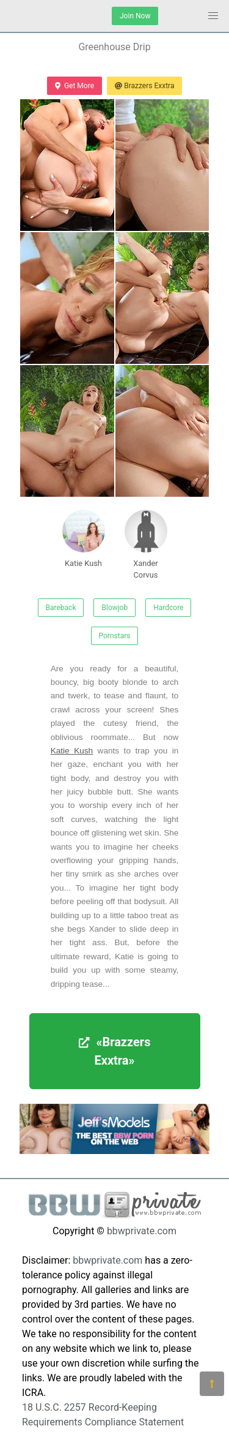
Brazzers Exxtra (144, 85)
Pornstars (115, 636)
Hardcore (168, 607)
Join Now (135, 16)
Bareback (61, 607)
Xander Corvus (146, 544)
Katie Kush (83, 539)
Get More (74, 85)
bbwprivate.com (141, 1231)
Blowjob (114, 607)
